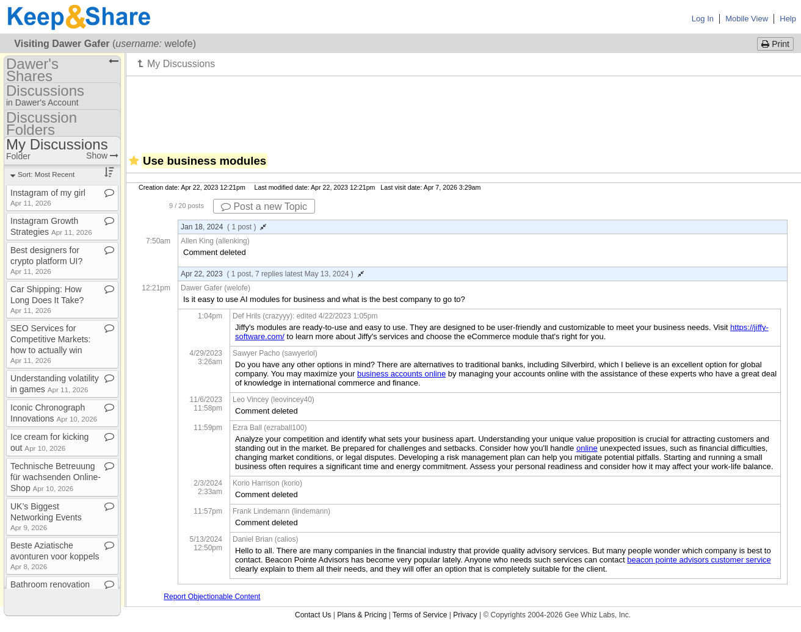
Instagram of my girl (47, 197)
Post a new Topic (264, 206)
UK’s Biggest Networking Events (46, 516)
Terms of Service (420, 615)
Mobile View (746, 18)
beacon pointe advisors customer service (699, 559)
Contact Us (313, 615)
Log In (703, 18)
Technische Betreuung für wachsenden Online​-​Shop (55, 477)
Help (788, 18)
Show (102, 155)
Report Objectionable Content (212, 596)
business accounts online (401, 373)
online (587, 448)
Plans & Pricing (361, 615)
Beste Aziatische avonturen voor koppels (55, 555)
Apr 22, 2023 (272, 274)
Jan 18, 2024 (223, 227)
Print (775, 44)
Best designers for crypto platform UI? (46, 260)
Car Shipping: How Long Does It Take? (47, 299)
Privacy (465, 615)
